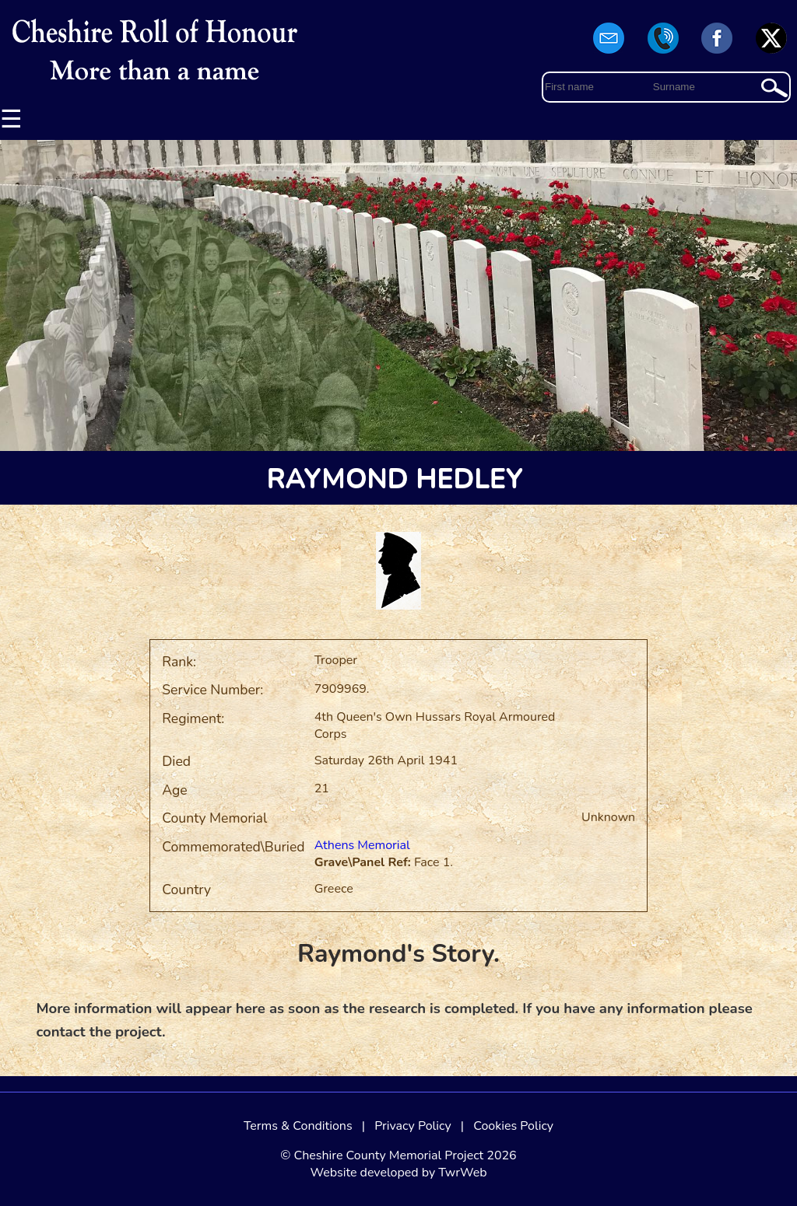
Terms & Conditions (298, 1125)
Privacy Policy (412, 1125)
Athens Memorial (362, 845)
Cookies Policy (513, 1125)
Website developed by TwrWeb (398, 1172)
